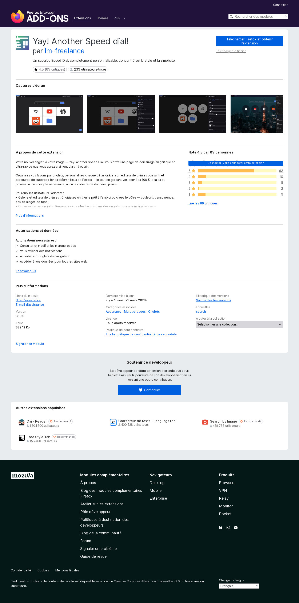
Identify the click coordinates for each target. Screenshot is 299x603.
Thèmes (102, 18)
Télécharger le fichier (231, 51)
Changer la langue (231, 580)
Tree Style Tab (38, 437)
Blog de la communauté (100, 533)
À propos (88, 482)
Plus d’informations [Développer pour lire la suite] (30, 215)
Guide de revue (93, 556)
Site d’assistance (28, 300)
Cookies (43, 570)
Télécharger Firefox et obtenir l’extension (249, 41)
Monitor (226, 506)
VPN (223, 490)
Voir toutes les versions (213, 300)
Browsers (227, 482)
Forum (85, 541)
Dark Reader (37, 421)
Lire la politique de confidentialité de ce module (141, 334)
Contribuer (149, 390)
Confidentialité (21, 570)
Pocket (225, 514)
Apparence (113, 311)
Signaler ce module (30, 344)
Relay (224, 498)
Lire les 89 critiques (203, 203)
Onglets (154, 311)
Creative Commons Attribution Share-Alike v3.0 (147, 581)
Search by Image (223, 421)
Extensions (82, 18)
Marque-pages (135, 311)
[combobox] (258, 16)
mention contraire (30, 581)
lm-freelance (65, 51)
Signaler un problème (98, 548)
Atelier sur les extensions (102, 504)
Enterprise (158, 498)
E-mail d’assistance (30, 304)
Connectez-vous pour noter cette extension (236, 162)
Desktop (157, 482)
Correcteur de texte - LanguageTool (147, 421)
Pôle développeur (95, 512)
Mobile (156, 490)
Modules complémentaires (104, 475)
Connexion (280, 5)
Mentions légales (67, 570)
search (201, 311)
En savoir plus (26, 271)
